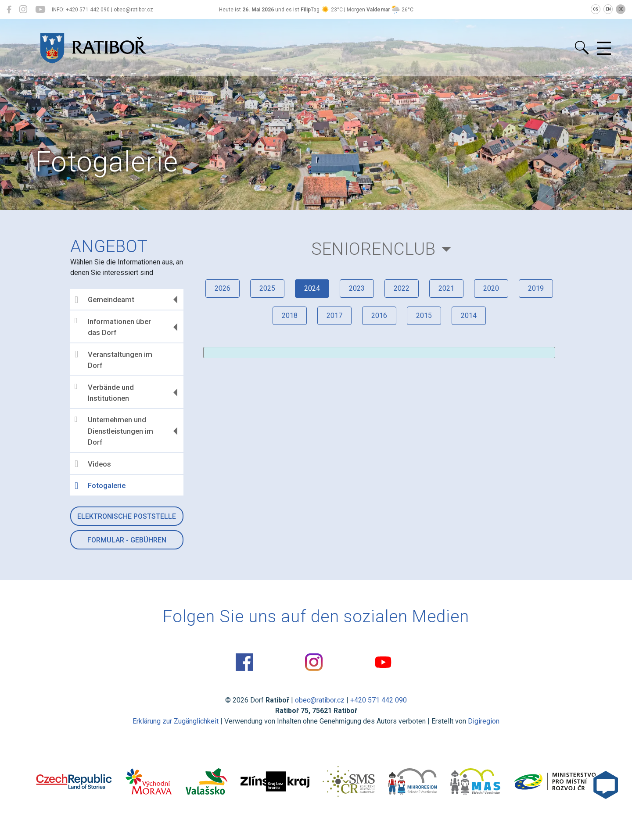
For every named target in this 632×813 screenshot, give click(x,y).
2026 (222, 288)
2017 (334, 315)
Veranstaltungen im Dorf (113, 359)
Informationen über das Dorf (113, 327)
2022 (401, 288)
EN (608, 9)
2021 (446, 288)
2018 (290, 315)
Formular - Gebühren (126, 540)
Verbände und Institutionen (104, 392)
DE (620, 9)
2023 (357, 288)
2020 (491, 288)
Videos (93, 464)
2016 (379, 315)
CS (595, 9)
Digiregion (483, 721)
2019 (536, 288)
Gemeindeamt (104, 300)
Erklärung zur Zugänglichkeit (176, 721)
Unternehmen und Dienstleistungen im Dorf (114, 430)
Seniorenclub (373, 249)
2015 (424, 315)
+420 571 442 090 (378, 700)
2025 (267, 288)
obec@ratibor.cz (320, 700)
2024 (312, 288)
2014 (469, 315)
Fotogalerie (100, 486)
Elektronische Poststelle (126, 516)
